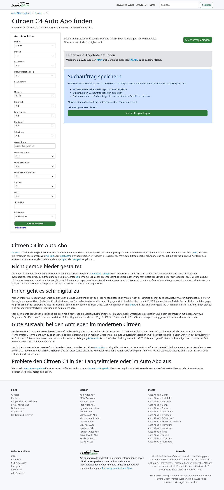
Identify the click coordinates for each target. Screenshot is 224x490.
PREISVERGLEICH (125, 4)
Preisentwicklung (20, 404)
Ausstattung (20, 142)
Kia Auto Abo (86, 411)
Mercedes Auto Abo (90, 418)
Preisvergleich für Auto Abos (117, 468)
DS (77, 276)
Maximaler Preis (21, 162)
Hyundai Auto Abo (89, 408)
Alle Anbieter (18, 473)
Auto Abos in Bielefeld (159, 398)
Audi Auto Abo (87, 394)
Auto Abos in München (160, 438)
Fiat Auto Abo (87, 401)
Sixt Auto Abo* (19, 462)
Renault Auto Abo (89, 434)
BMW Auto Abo (88, 398)
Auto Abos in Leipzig (158, 434)
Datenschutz (17, 408)
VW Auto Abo (86, 441)
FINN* (14, 456)
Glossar (15, 394)
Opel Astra (65, 255)
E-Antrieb (99, 347)
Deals (16, 192)
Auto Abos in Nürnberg (160, 441)
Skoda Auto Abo (88, 438)
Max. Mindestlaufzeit (24, 71)
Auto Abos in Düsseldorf (160, 418)
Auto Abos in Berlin (158, 394)
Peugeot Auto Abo (89, 431)
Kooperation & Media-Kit (24, 401)
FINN (100, 59)
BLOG (153, 4)
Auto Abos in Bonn (158, 404)
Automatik (93, 338)
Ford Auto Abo (87, 404)
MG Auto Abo (87, 421)
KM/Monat (19, 61)
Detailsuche (20, 227)
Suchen (206, 5)
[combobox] (35, 146)
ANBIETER (141, 4)
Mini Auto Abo (87, 424)
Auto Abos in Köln (157, 431)
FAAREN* (16, 459)
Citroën (15, 252)
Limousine (95, 273)
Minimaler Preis (21, 152)
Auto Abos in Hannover (160, 428)
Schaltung (19, 132)
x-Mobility (16, 469)
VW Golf (49, 255)
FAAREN (133, 59)
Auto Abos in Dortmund (160, 411)
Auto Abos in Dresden (159, 414)
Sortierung (19, 212)
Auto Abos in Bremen (159, 408)
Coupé (106, 273)
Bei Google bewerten (22, 414)
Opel (63, 259)
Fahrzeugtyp (20, 112)
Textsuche (19, 202)
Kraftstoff (18, 122)
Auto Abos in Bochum (159, 401)
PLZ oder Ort (20, 81)
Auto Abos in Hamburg (160, 424)
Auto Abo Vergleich (99, 368)
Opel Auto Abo (87, 428)
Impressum (17, 411)
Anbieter (18, 182)
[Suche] (179, 5)
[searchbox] (35, 145)
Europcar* (16, 466)
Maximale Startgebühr (24, 172)
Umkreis (18, 92)
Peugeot (76, 259)
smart (133, 304)
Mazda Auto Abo (88, 414)
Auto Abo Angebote (34, 368)
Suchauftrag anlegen (197, 40)
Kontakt (15, 398)
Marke (17, 41)
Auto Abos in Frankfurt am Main (165, 421)
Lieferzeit (18, 101)
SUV (195, 252)
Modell (17, 51)
